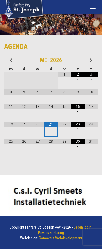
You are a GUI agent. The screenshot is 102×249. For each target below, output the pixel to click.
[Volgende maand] (91, 60)
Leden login (82, 227)
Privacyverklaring (51, 233)
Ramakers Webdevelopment (60, 238)
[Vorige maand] (10, 60)
